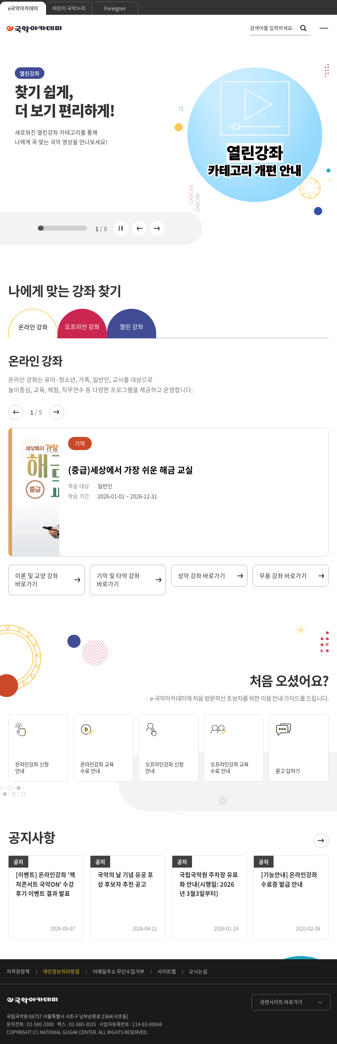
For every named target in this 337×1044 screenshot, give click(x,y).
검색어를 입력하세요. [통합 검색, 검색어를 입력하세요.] (272, 28)
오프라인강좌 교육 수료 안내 (233, 767)
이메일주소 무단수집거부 (118, 971)
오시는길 (198, 971)
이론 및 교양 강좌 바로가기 (47, 579)
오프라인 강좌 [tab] (82, 326)
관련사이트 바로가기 (281, 1002)
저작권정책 (18, 971)
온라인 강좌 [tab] (33, 327)
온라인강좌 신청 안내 (35, 767)
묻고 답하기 (290, 770)
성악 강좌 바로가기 (210, 575)
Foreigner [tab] (115, 8)
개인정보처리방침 (61, 971)
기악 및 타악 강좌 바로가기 (129, 579)
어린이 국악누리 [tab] (68, 8)
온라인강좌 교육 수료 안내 (100, 767)
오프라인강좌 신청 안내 (168, 767)
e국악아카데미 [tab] (23, 8)
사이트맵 (166, 971)
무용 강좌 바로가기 (291, 575)
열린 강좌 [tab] (131, 326)
